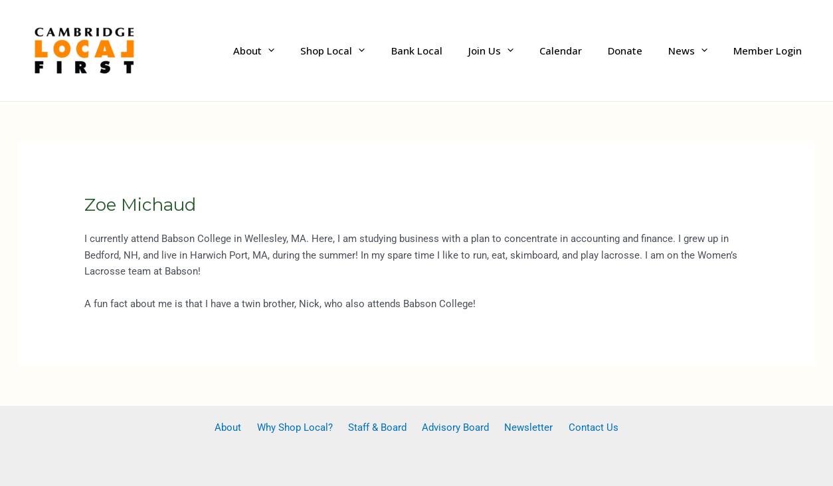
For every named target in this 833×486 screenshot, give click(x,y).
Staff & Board (380, 427)
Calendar (582, 50)
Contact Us (579, 427)
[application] (314, 51)
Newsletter (520, 427)
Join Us (518, 50)
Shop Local (372, 50)
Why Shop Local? (303, 427)
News (697, 50)
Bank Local (450, 50)
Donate (640, 50)
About (299, 50)
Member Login (771, 50)
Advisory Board (452, 427)
